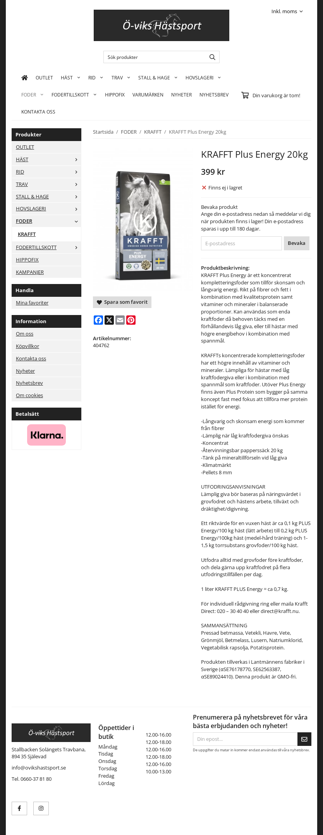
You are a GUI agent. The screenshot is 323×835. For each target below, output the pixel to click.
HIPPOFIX (115, 94)
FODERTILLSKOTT (74, 94)
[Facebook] (98, 320)
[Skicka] (304, 739)
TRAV (121, 77)
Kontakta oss (31, 358)
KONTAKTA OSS (38, 111)
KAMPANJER (30, 272)
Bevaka (297, 242)
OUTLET (44, 77)
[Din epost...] (245, 739)
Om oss (24, 333)
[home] (24, 77)
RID (95, 77)
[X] (109, 320)
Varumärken (147, 94)
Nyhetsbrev (214, 94)
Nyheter (181, 94)
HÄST (71, 77)
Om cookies (29, 395)
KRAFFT (27, 234)
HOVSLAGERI (203, 77)
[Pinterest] (130, 320)
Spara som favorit (122, 301)
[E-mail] (120, 320)
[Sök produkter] (153, 57)
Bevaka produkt (219, 206)
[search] (210, 57)
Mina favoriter (32, 302)
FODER (32, 94)
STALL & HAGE (158, 77)
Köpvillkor (27, 346)
